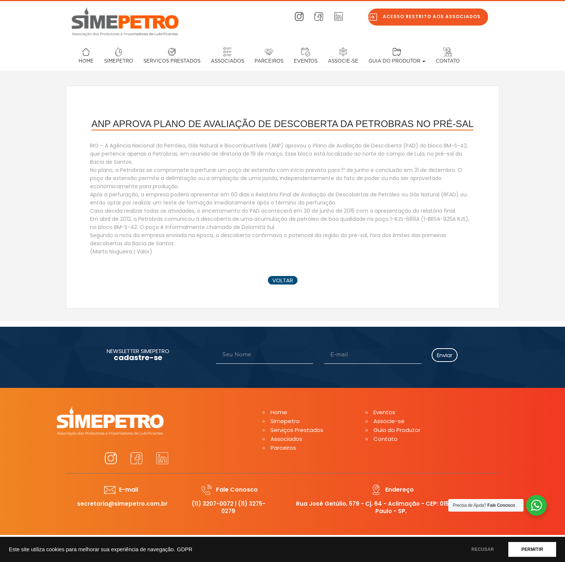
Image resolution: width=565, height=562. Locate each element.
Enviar (444, 355)
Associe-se (343, 61)
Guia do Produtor (397, 61)
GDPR (184, 549)
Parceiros (269, 61)
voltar (282, 280)
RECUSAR (483, 549)
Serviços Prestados (171, 61)
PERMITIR (532, 549)
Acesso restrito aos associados (437, 16)
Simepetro (118, 61)
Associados (227, 61)
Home (86, 61)
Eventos (306, 61)
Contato (448, 61)
